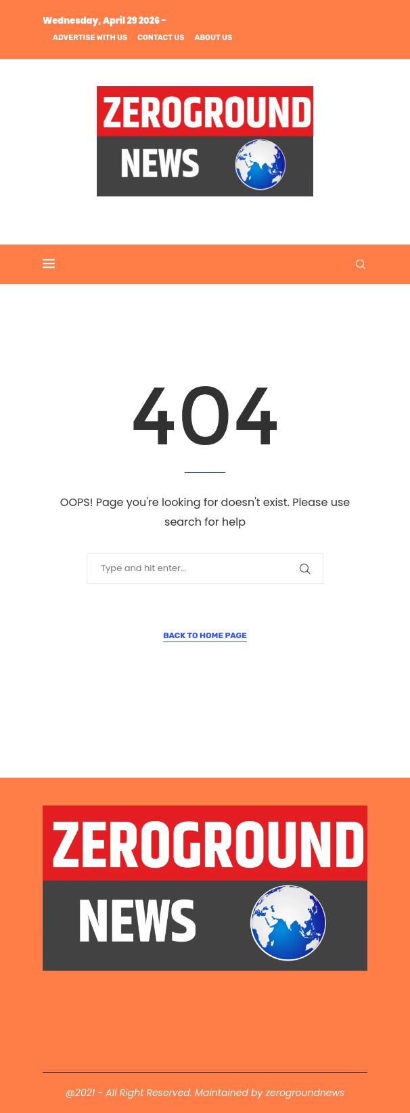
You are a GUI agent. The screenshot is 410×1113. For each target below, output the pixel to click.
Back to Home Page (205, 635)
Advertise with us (90, 37)
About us (214, 37)
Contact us (160, 37)
